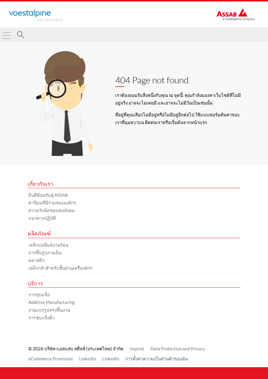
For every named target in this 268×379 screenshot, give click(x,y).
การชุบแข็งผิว (41, 317)
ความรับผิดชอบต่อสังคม (51, 210)
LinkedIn (87, 358)
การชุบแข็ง (39, 294)
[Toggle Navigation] (6, 33)
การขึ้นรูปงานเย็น (44, 252)
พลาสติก (36, 260)
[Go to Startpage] (36, 15)
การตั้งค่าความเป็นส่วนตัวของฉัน (156, 358)
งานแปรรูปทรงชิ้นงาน (49, 310)
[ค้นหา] (20, 35)
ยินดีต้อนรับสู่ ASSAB (48, 195)
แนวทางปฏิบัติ (42, 218)
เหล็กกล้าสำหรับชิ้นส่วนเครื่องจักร (60, 268)
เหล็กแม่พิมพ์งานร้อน (48, 245)
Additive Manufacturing (51, 302)
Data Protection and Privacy (177, 348)
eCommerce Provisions (50, 358)
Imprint (137, 348)
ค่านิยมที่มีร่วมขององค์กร (52, 202)
